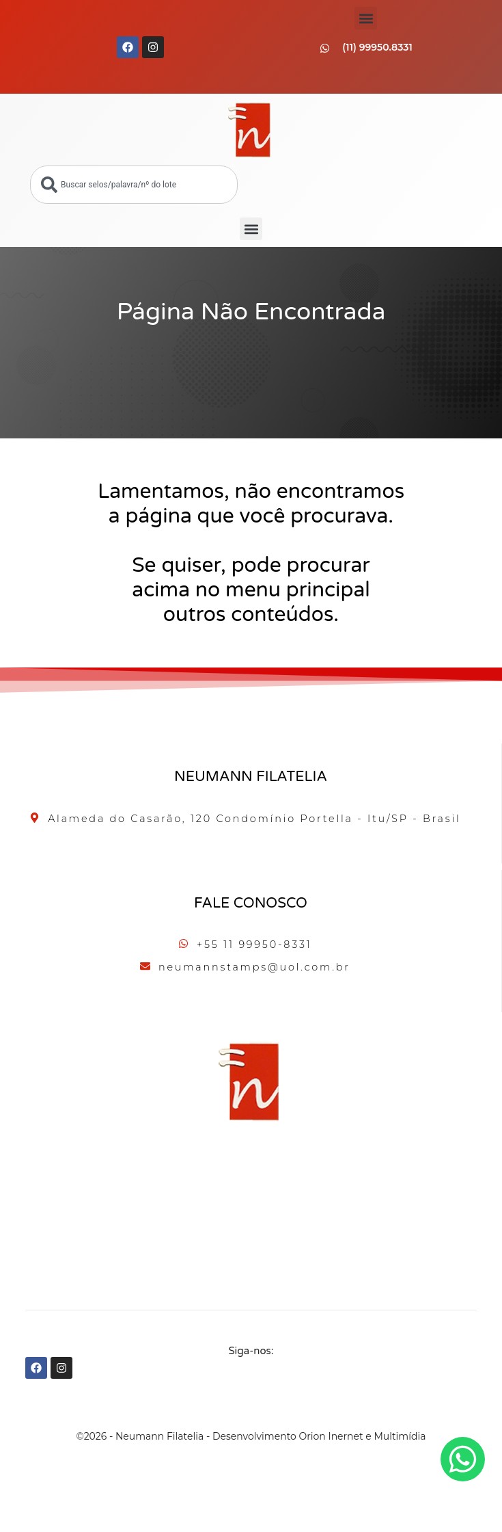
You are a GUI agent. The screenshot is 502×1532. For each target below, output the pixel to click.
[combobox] (134, 185)
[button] (365, 18)
